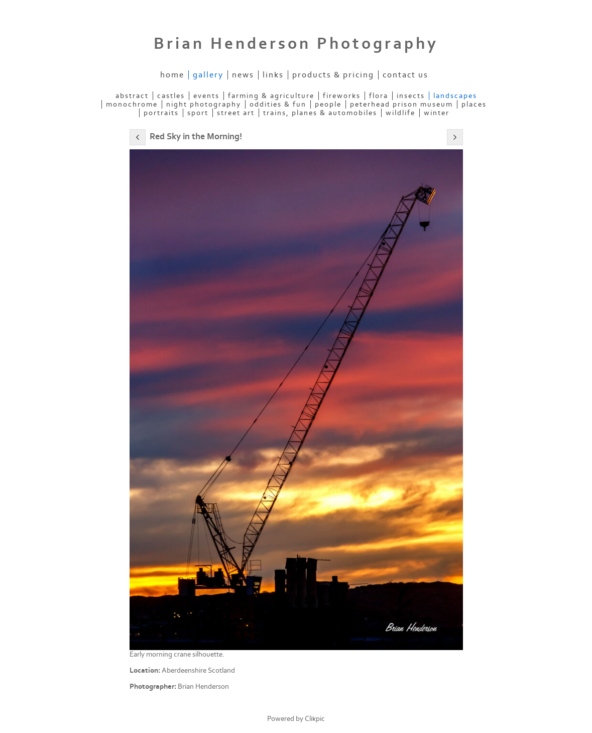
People (328, 104)
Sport (197, 113)
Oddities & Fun (278, 104)
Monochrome (132, 104)
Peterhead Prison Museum (401, 104)
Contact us (405, 74)
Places (474, 104)
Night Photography (203, 104)
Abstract (132, 95)
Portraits (161, 113)
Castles (171, 95)
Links (273, 74)
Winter (436, 113)
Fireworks (342, 95)
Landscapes (455, 95)
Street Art (236, 113)
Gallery (208, 74)
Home (172, 74)
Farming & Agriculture (271, 95)
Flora (378, 95)
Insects (411, 95)
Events (206, 95)
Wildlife (400, 113)
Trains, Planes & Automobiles (320, 113)
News (243, 74)
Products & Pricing (333, 74)
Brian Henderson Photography (296, 43)
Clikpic (315, 718)
